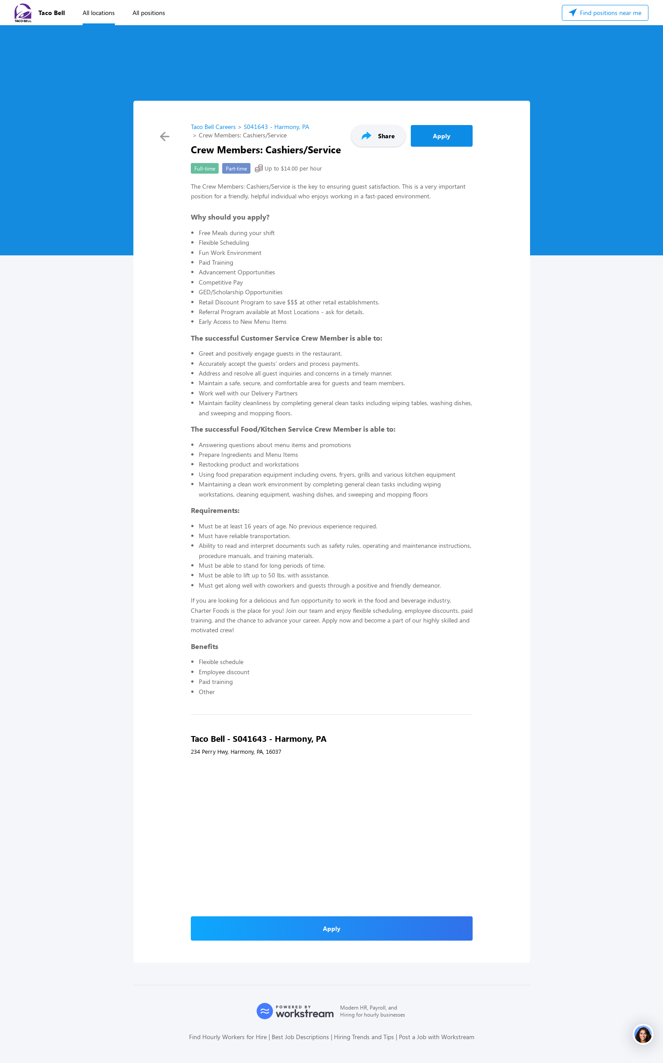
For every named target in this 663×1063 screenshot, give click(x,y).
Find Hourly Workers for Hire (228, 1037)
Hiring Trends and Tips (364, 1037)
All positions (149, 12)
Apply (442, 136)
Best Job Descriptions (300, 1037)
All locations (99, 12)
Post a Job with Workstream (436, 1037)
